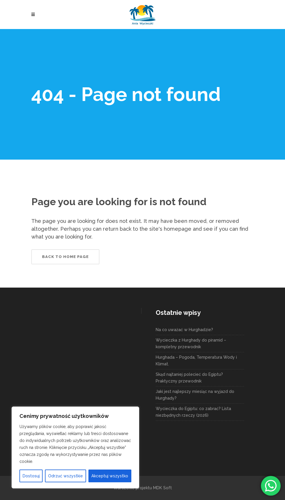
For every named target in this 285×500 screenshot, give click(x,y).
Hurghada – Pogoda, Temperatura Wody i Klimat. (196, 360)
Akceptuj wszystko (109, 476)
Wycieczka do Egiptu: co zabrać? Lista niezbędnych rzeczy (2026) (193, 412)
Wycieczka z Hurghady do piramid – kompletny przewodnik (191, 343)
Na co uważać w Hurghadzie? (184, 329)
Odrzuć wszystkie (65, 476)
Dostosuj (31, 476)
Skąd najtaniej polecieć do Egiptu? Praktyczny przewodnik (189, 377)
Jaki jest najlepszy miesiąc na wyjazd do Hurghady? (195, 394)
